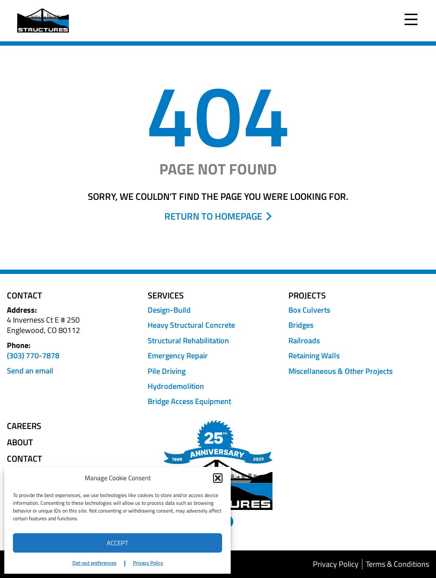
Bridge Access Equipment (189, 401)
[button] (217, 478)
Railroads (304, 340)
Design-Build (169, 310)
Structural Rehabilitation (188, 340)
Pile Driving (167, 371)
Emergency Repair (178, 355)
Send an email (30, 370)
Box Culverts (309, 310)
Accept (117, 543)
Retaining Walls (314, 355)
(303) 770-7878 (33, 355)
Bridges (300, 325)
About (20, 442)
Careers (24, 426)
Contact (24, 458)
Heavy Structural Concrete (191, 325)
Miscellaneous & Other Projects (340, 371)
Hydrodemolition (176, 386)
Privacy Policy (148, 563)
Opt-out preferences (94, 563)
